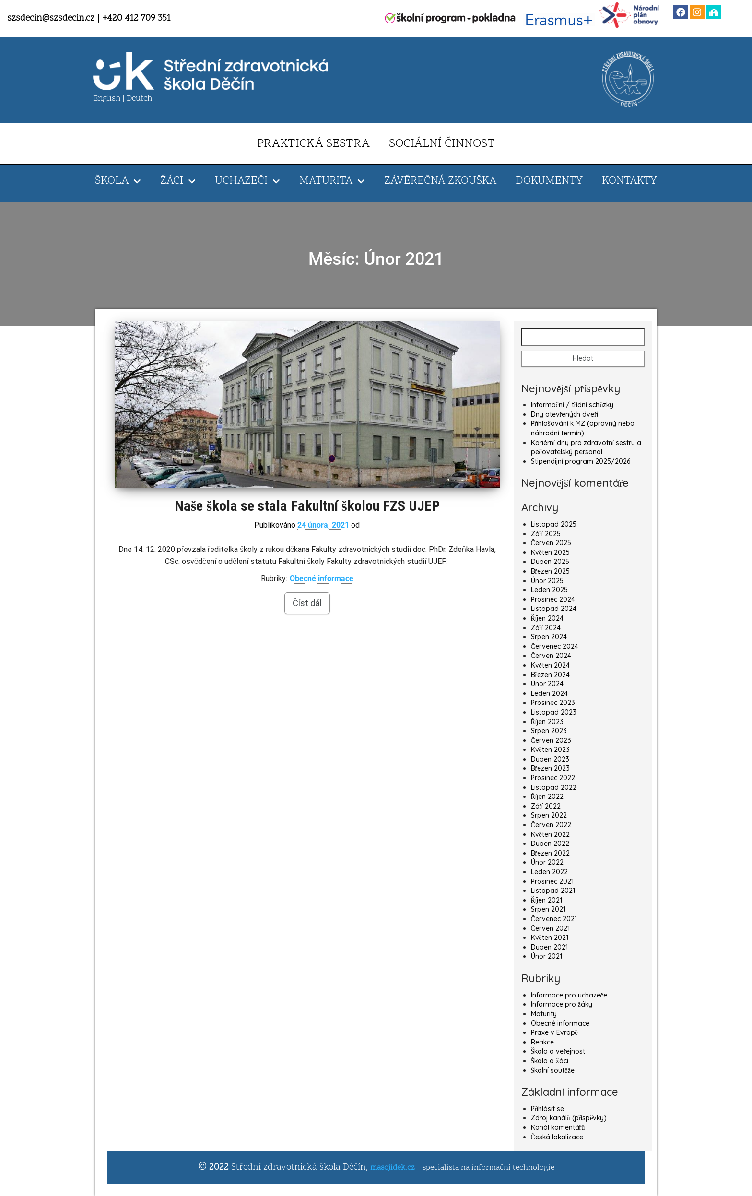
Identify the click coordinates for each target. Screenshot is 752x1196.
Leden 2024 (549, 693)
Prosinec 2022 (553, 778)
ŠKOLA (118, 181)
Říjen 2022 (547, 796)
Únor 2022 (547, 862)
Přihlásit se (547, 1108)
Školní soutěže (553, 1070)
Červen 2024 (551, 655)
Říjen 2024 (547, 618)
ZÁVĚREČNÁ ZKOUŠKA (440, 181)
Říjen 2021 (546, 900)
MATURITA (332, 181)
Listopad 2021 (553, 890)
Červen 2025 (551, 543)
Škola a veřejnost (558, 1051)
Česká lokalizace (557, 1137)
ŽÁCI (178, 181)
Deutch (139, 99)
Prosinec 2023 (553, 702)
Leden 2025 (549, 590)
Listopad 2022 (553, 787)
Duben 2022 (550, 843)
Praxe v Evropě (554, 1032)
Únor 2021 (546, 956)
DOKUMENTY (549, 181)
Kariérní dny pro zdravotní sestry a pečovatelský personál (586, 447)
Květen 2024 (550, 665)
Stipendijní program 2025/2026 (580, 461)
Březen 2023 (550, 768)
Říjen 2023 (547, 721)
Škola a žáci (549, 1060)
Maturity (544, 1013)
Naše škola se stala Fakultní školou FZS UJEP (307, 505)
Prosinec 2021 (552, 881)
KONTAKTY (629, 181)
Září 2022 (546, 806)
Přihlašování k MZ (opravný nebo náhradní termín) (582, 428)
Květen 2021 (549, 937)
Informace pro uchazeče (569, 995)
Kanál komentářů (558, 1127)
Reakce (542, 1042)
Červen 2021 (550, 928)
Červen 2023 (551, 740)
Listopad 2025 (553, 524)
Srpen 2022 (549, 815)
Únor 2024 (547, 684)
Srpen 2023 (549, 731)
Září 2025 (546, 533)
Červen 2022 (551, 825)
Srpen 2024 (549, 637)
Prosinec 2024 (553, 599)
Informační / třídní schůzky (572, 404)
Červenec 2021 (554, 919)
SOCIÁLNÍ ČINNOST (442, 144)
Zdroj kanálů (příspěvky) (569, 1118)
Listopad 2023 (553, 712)
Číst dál (307, 603)
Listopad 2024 (553, 608)
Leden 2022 (549, 872)
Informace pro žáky (561, 1004)
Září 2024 (546, 627)
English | (110, 99)
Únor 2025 (547, 580)
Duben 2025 (550, 561)
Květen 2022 (550, 834)
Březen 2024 (550, 674)
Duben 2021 (549, 947)
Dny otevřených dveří (564, 414)
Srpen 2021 (548, 909)
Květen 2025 (550, 552)
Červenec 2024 (554, 646)
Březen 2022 (550, 853)
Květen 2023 (550, 749)
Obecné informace (321, 578)
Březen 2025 (550, 571)
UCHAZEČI (247, 181)
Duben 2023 (550, 759)
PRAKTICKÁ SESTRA (313, 144)
